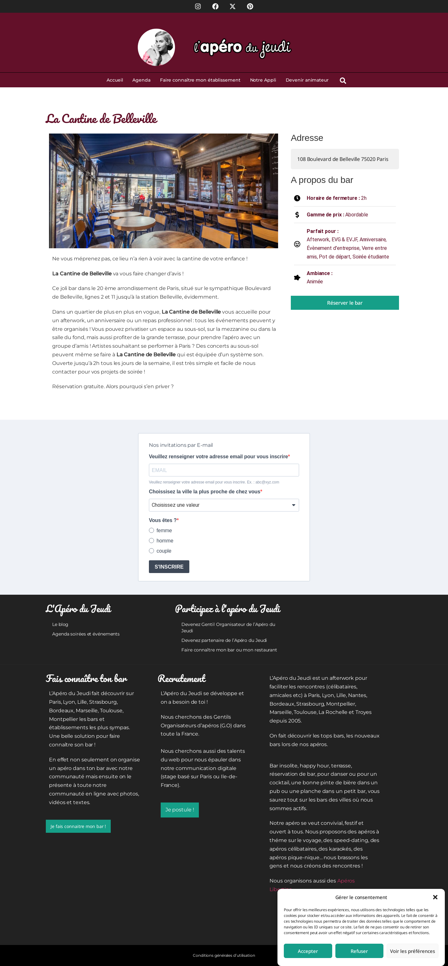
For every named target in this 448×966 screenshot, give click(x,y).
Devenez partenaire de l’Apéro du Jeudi (224, 640)
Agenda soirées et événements (86, 634)
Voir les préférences (412, 951)
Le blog (60, 624)
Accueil (115, 80)
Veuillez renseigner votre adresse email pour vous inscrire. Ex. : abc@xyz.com (214, 482)
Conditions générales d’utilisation (224, 955)
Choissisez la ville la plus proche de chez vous (204, 491)
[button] (435, 897)
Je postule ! (179, 810)
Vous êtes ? (163, 520)
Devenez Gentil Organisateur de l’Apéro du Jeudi (228, 627)
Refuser (359, 951)
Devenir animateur (307, 80)
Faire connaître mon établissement (200, 80)
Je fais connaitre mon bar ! (78, 826)
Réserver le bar (345, 302)
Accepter (308, 951)
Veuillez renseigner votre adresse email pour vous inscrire (218, 456)
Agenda (141, 80)
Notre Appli (263, 80)
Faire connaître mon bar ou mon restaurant (229, 650)
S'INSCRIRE (169, 567)
